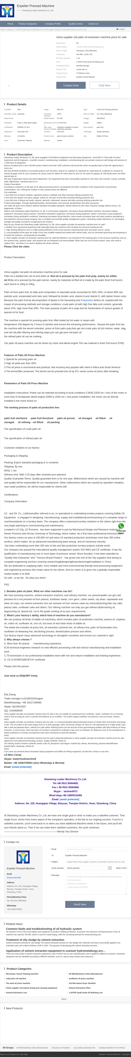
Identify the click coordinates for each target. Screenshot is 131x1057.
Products (10, 30)
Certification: (60, 54)
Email (52, 849)
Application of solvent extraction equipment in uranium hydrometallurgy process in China (56, 950)
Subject (53, 862)
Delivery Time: (61, 69)
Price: (58, 62)
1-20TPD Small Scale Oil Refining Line (29, 30)
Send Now (80, 904)
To (53, 855)
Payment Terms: (62, 73)
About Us (4, 1054)
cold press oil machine (60, 1048)
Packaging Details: (63, 66)
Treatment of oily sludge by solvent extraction (35, 939)
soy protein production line (84, 1048)
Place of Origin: (61, 51)
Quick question (58, 868)
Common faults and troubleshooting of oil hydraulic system (44, 928)
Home (10, 24)
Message (54, 875)
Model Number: (61, 47)
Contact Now (71, 85)
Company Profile (54, 24)
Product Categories (29, 24)
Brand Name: (61, 43)
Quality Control (76, 24)
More (64, 999)
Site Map (24, 1054)
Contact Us (93, 24)
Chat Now (104, 85)
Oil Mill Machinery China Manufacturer (32, 1048)
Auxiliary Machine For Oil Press (112, 1048)
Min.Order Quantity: (63, 58)
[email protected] (21, 767)
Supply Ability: (61, 77)
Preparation (87, 300)
